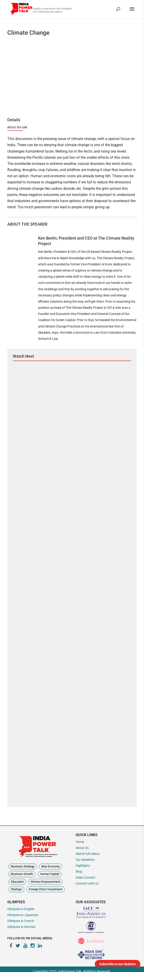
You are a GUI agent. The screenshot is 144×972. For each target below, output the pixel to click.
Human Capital (49, 874)
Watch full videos (88, 854)
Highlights (83, 866)
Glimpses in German (21, 927)
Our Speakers (85, 860)
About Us (82, 848)
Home (80, 842)
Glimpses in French (20, 921)
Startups (16, 889)
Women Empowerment (45, 881)
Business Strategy (22, 866)
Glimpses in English (20, 909)
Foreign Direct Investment (45, 889)
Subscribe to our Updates (117, 964)
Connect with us (87, 883)
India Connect (85, 878)
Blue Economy (50, 866)
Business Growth (22, 874)
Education (17, 881)
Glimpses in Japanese (22, 915)
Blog (79, 872)
